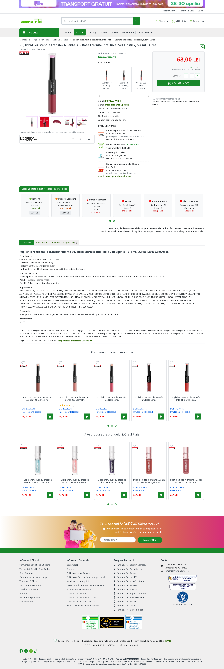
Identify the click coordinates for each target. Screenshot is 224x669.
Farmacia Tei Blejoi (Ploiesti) (129, 609)
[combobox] (97, 21)
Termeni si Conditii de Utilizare (34, 564)
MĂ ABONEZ (149, 540)
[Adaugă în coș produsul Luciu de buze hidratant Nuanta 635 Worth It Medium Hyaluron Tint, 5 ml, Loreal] (198, 495)
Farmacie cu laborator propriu (34, 577)
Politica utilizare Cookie (78, 572)
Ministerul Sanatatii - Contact (81, 601)
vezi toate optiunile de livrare (114, 176)
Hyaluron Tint (139, 490)
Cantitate (177, 75)
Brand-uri (24, 593)
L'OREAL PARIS (113, 100)
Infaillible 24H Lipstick (117, 104)
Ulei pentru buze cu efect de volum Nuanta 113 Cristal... (38, 481)
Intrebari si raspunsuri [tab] (64, 242)
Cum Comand (26, 572)
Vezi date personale (138, 532)
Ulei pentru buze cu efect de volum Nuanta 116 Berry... (112, 481)
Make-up (56, 39)
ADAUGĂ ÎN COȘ (178, 83)
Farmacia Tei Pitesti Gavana (129, 597)
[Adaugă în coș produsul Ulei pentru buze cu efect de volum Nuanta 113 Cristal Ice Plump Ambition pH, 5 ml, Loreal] (50, 495)
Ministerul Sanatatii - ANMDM (81, 597)
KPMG (168, 641)
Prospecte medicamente (79, 589)
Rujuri (66, 39)
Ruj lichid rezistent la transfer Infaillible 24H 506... (186, 398)
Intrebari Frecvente (28, 589)
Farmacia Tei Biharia (125, 589)
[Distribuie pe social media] (202, 46)
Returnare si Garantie (30, 585)
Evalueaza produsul (107, 56)
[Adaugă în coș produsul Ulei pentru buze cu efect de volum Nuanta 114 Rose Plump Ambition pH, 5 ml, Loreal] (87, 495)
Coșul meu (179, 20)
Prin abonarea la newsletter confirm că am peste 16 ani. (134, 528)
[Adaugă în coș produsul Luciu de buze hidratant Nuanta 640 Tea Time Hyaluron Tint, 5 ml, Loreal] (161, 495)
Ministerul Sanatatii (76, 593)
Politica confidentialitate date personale (86, 577)
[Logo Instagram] (31, 651)
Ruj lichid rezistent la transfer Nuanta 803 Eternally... (74, 398)
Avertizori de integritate (78, 581)
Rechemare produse (29, 597)
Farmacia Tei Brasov (125, 601)
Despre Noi (72, 564)
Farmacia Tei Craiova (125, 605)
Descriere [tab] (26, 242)
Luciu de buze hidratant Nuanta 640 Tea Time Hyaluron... (149, 481)
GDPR (200, 10)
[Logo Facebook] (21, 651)
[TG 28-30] (112, 4)
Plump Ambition (29, 490)
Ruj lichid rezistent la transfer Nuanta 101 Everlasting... (37, 398)
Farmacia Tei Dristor (125, 572)
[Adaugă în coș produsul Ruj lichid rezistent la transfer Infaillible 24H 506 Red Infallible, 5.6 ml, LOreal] (198, 416)
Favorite (162, 21)
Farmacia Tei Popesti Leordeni (130, 593)
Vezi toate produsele (82, 139)
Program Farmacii (170, 10)
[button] (110, 220)
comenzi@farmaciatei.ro (176, 570)
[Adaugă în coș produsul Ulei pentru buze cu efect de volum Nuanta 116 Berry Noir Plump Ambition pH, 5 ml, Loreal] (124, 495)
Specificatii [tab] (41, 242)
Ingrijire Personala (41, 39)
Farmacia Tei (24, 39)
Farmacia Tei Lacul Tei (126, 577)
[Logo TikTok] (35, 651)
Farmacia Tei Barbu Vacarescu (130, 564)
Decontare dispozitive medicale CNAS (85, 585)
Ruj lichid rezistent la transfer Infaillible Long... (111, 398)
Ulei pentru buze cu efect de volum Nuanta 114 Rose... (75, 481)
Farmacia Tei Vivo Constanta (129, 581)
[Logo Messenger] (26, 651)
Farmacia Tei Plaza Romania (129, 568)
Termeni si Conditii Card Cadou (34, 568)
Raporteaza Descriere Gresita (75, 340)
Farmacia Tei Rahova (125, 585)
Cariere (70, 568)
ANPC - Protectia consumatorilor (83, 605)
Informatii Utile (187, 10)
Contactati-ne (26, 601)
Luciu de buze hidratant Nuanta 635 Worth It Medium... (186, 481)
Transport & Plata (28, 581)
